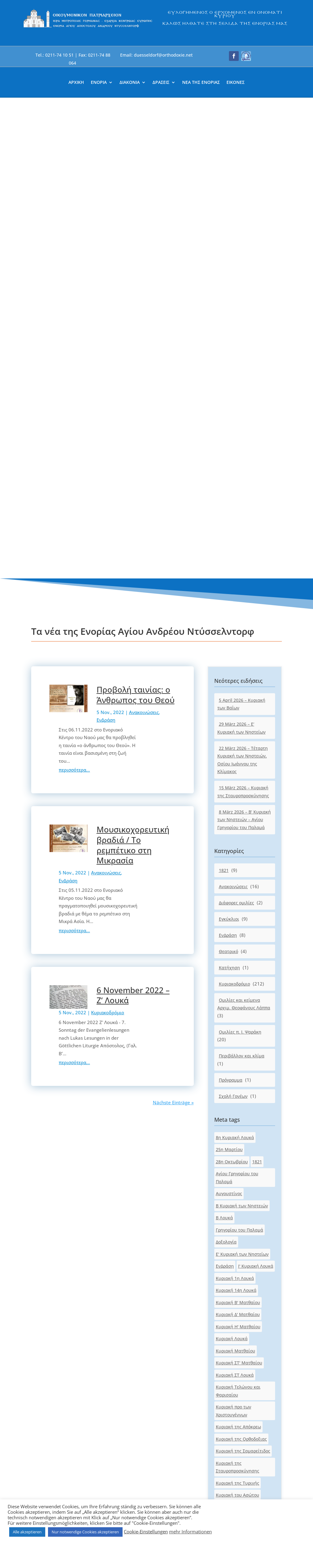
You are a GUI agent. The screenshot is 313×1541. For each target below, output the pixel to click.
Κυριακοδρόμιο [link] (107, 532)
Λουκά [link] (257, 1135)
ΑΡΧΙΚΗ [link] (76, 82)
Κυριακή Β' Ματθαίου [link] (238, 822)
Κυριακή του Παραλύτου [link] (241, 1050)
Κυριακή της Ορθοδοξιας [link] (241, 958)
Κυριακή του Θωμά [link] (235, 1026)
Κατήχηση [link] (229, 487)
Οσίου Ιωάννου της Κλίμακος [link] (236, 1163)
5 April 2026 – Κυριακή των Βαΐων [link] (241, 223)
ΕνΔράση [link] (106, 239)
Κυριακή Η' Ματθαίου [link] (238, 846)
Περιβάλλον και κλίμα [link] (241, 575)
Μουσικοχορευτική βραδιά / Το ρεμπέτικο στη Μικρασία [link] (133, 364)
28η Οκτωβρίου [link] (232, 681)
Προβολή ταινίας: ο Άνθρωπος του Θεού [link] (136, 214)
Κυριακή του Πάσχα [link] (236, 1039)
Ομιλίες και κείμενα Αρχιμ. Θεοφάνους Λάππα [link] (243, 523)
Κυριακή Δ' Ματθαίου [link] (238, 834)
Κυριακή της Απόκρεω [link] (238, 946)
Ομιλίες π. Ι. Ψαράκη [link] (240, 551)
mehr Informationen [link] (190, 1531)
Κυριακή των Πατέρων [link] (239, 1123)
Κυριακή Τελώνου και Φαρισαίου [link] (238, 910)
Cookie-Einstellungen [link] (146, 1531)
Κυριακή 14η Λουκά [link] (236, 810)
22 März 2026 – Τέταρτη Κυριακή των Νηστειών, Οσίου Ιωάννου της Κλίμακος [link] (242, 279)
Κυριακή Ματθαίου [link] (235, 870)
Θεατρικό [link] (228, 470)
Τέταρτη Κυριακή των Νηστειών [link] (238, 1195)
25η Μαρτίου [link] (229, 669)
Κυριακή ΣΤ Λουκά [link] (235, 894)
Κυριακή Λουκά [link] (232, 858)
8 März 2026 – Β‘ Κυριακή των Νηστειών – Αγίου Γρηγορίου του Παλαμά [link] (244, 339)
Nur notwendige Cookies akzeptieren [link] (85, 1532)
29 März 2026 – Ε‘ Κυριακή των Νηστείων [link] (241, 247)
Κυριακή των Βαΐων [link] (236, 1087)
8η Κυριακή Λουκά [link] (235, 657)
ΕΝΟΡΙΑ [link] (99, 82)
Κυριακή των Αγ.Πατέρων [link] (242, 1075)
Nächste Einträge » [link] (173, 622)
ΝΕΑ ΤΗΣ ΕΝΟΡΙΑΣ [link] (201, 82)
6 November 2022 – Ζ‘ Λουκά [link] (133, 514)
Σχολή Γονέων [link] (233, 615)
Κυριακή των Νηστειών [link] (240, 1111)
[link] (88, 27)
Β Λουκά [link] (224, 737)
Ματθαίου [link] (226, 1147)
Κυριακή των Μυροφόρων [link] (242, 1099)
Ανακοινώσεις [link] (144, 231)
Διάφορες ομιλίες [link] (236, 422)
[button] (234, 56)
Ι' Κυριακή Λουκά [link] (255, 785)
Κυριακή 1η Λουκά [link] (235, 797)
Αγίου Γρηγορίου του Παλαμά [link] (237, 697)
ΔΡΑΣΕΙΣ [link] (161, 82)
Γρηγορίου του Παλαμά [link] (239, 749)
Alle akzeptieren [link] (27, 1532)
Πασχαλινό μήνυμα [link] (236, 1179)
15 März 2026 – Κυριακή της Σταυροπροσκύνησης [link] (243, 311)
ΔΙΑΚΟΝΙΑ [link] (130, 82)
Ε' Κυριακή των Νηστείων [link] (242, 773)
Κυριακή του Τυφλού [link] (237, 1063)
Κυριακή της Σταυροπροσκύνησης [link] (237, 986)
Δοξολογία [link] (226, 761)
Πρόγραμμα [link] (230, 599)
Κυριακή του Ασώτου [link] (237, 1014)
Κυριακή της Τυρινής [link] (237, 1002)
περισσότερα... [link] (74, 289)
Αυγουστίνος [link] (229, 713)
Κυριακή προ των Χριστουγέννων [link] (233, 930)
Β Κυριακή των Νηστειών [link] (242, 725)
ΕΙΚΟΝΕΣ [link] (235, 82)
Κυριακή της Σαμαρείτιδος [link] (243, 970)
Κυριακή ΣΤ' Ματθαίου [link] (239, 882)
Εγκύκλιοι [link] (229, 438)
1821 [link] (224, 389)
